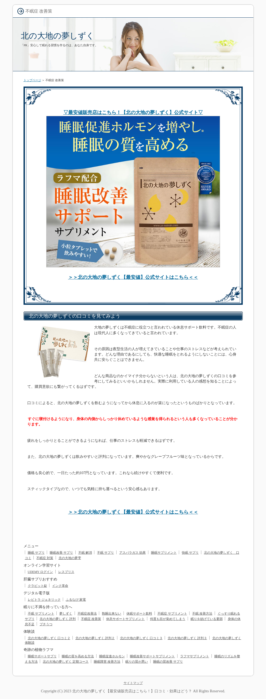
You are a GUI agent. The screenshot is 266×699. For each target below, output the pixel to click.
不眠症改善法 (87, 613)
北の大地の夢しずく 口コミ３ (141, 638)
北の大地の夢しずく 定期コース (65, 661)
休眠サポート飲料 (139, 613)
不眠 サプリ (105, 552)
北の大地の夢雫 (70, 558)
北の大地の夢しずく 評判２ (95, 638)
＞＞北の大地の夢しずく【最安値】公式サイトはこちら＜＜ (133, 277)
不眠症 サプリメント (172, 613)
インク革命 (60, 586)
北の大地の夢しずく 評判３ (187, 638)
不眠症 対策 (44, 558)
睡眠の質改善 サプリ (168, 661)
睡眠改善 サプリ (61, 552)
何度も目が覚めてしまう (167, 619)
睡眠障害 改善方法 (107, 661)
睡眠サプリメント (164, 552)
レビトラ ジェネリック (44, 600)
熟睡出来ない (111, 613)
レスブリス (66, 572)
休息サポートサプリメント (125, 619)
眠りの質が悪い (136, 661)
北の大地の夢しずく (57, 35)
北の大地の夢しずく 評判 (58, 619)
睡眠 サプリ (36, 552)
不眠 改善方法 (202, 613)
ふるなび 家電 (76, 600)
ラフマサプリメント (194, 656)
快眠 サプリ (190, 552)
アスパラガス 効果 (132, 552)
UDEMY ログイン (40, 572)
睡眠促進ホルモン (112, 656)
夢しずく (65, 613)
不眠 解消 (85, 552)
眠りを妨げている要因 (207, 619)
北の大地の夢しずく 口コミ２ (49, 638)
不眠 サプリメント (41, 613)
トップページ (32, 80)
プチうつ (46, 624)
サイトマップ (133, 683)
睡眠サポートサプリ (42, 656)
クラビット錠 (37, 586)
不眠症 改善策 (91, 619)
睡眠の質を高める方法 (78, 656)
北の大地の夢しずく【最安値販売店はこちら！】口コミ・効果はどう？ (132, 691)
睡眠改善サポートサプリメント (152, 656)
